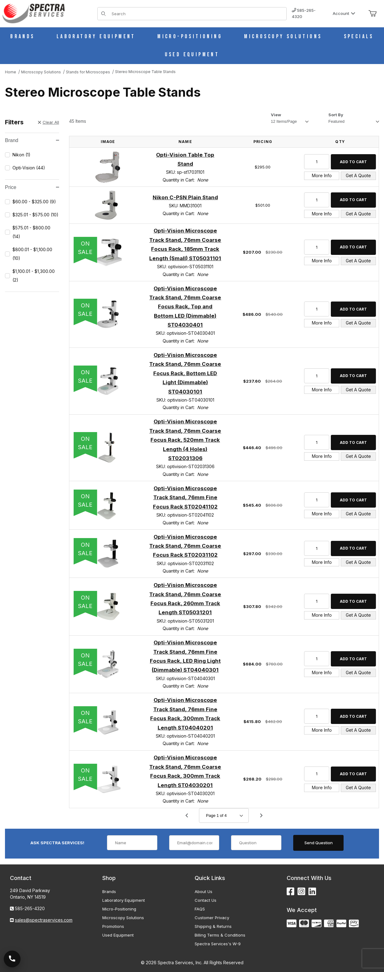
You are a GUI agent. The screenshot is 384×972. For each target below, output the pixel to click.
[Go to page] (224, 815)
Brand (32, 140)
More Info (322, 175)
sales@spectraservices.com (43, 920)
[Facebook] (290, 891)
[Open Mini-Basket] (372, 14)
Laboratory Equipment (123, 900)
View (276, 114)
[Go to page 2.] (261, 815)
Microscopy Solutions (123, 917)
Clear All (48, 122)
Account (344, 13)
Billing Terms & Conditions (220, 935)
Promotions (113, 926)
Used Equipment (118, 935)
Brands (109, 891)
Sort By (335, 114)
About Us (203, 891)
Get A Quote (358, 175)
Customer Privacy (212, 917)
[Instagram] (301, 891)
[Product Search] (197, 13)
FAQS (200, 908)
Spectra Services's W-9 (218, 943)
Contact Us (205, 900)
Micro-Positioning (119, 908)
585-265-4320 (304, 13)
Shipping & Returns (213, 926)
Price (32, 187)
